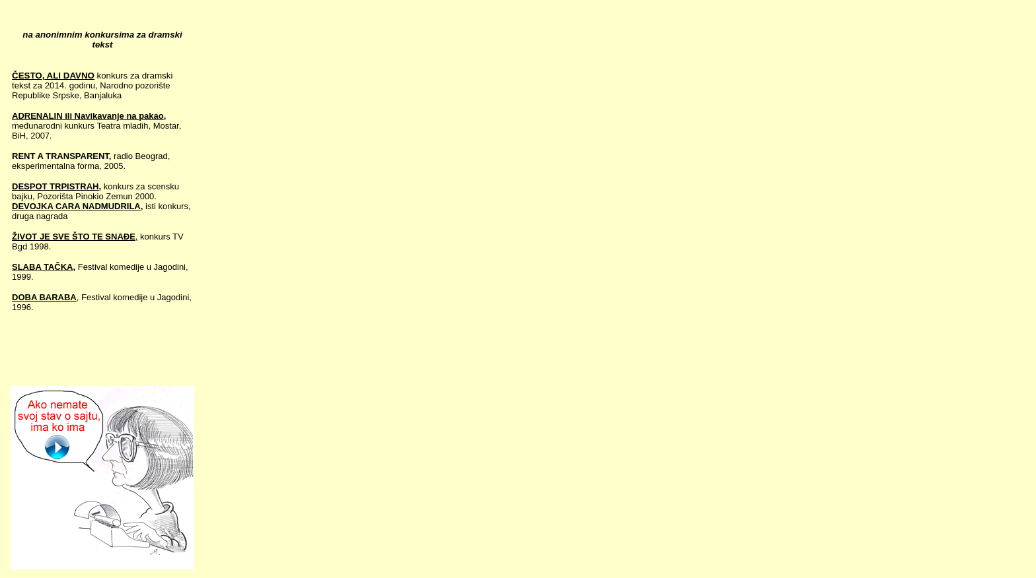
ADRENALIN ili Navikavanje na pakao (88, 116)
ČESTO (27, 75)
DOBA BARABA (44, 297)
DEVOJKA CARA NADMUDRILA (76, 206)
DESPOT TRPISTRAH (55, 186)
